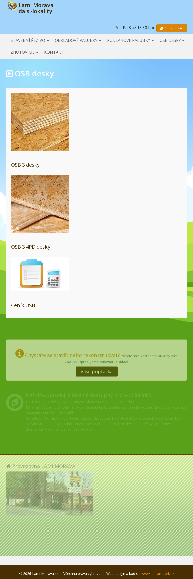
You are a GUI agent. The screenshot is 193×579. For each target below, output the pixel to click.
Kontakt (54, 52)
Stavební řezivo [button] (30, 40)
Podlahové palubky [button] (130, 40)
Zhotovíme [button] (24, 52)
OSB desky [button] (172, 40)
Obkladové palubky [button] (78, 40)
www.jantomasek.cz (157, 573)
